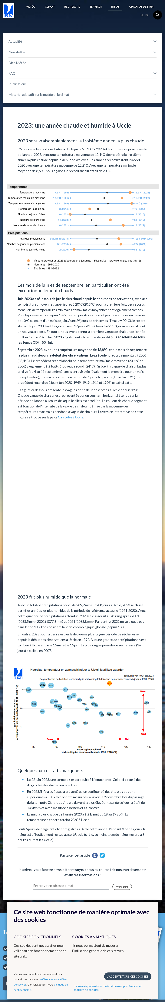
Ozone (89, 886)
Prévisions (9, 864)
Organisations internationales (136, 866)
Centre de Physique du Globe (99, 870)
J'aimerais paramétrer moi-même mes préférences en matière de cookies (108, 987)
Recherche (72, 6)
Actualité (15, 41)
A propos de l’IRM (141, 6)
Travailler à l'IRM (141, 892)
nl (142, 15)
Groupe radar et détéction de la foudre (101, 879)
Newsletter (17, 52)
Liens (131, 857)
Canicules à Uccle (70, 417)
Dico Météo (17, 63)
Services (96, 6)
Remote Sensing (95, 890)
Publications (17, 84)
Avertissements (12, 873)
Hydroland (92, 899)
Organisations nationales (142, 873)
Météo (30, 6)
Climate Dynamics (96, 895)
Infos (115, 6)
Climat (50, 6)
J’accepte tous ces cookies (127, 976)
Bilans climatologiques (58, 868)
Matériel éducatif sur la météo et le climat (38, 94)
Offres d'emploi (136, 899)
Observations (11, 868)
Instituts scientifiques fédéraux (140, 880)
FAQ (11, 73)
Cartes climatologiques (58, 864)
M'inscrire (122, 731)
